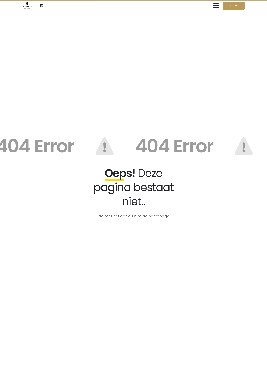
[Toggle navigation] (216, 6)
